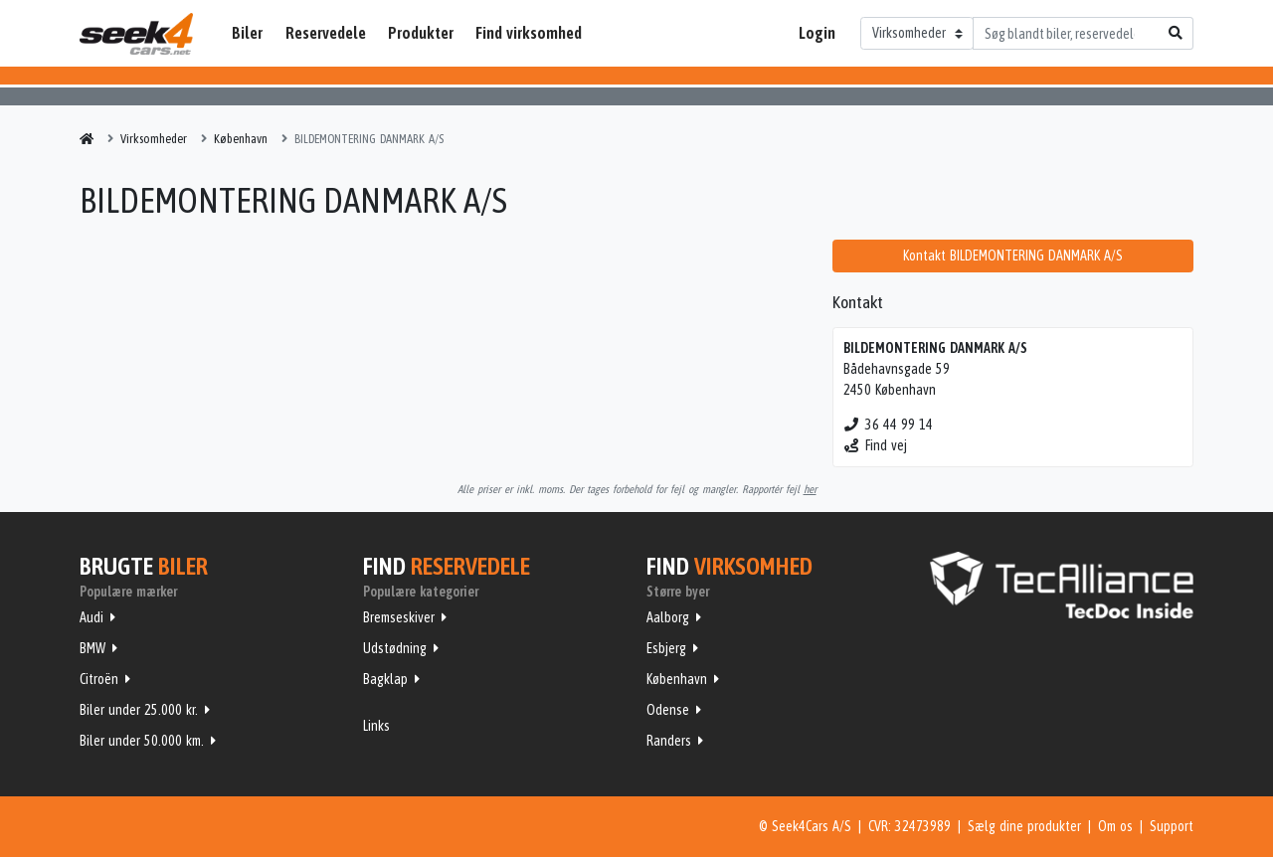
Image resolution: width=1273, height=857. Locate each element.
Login (817, 33)
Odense (667, 710)
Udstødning (395, 648)
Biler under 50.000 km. (142, 741)
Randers (668, 741)
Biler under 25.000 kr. (139, 710)
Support (1171, 826)
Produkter (421, 33)
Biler (247, 33)
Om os (1115, 826)
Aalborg (667, 617)
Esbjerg (666, 648)
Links (376, 726)
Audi (91, 617)
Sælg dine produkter (1024, 826)
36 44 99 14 (888, 424)
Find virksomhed (528, 33)
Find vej (875, 445)
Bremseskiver (399, 617)
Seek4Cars (136, 34)
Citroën (99, 679)
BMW (92, 648)
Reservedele (325, 33)
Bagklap (385, 679)
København (676, 679)
